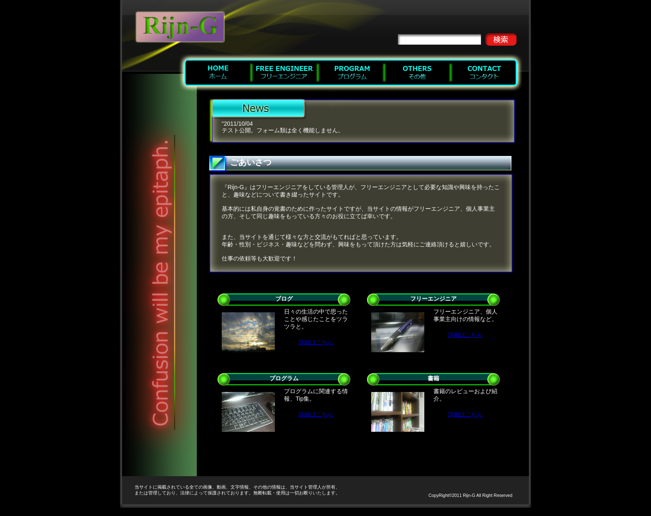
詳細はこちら (316, 342)
